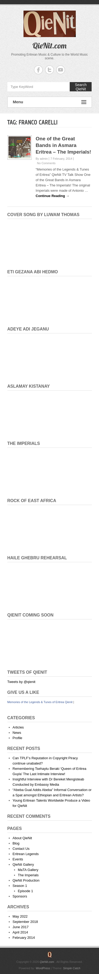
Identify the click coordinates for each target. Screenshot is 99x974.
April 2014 (20, 932)
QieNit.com (49, 46)
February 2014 (24, 938)
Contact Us (21, 849)
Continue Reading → (52, 196)
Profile (17, 738)
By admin (42, 158)
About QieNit (22, 838)
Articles (18, 727)
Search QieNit (81, 87)
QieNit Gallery (23, 864)
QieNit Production (26, 880)
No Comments (46, 163)
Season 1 (20, 886)
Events (18, 859)
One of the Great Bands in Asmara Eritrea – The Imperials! (63, 145)
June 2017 (21, 927)
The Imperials (28, 875)
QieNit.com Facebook (38, 69)
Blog (16, 843)
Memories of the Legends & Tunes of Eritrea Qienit (40, 702)
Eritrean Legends (26, 854)
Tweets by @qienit (21, 682)
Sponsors (20, 896)
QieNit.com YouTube (60, 69)
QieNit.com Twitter (49, 69)
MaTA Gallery (28, 870)
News (17, 733)
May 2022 (20, 916)
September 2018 (25, 922)
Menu (49, 102)
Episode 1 (25, 891)
